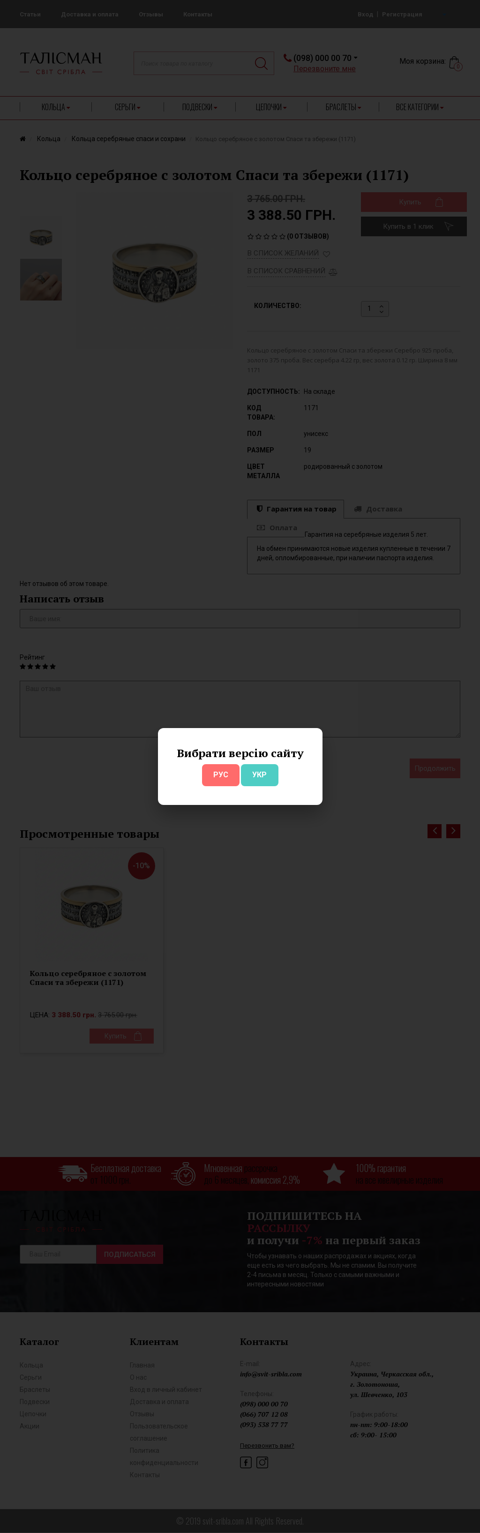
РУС (220, 774)
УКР (259, 774)
